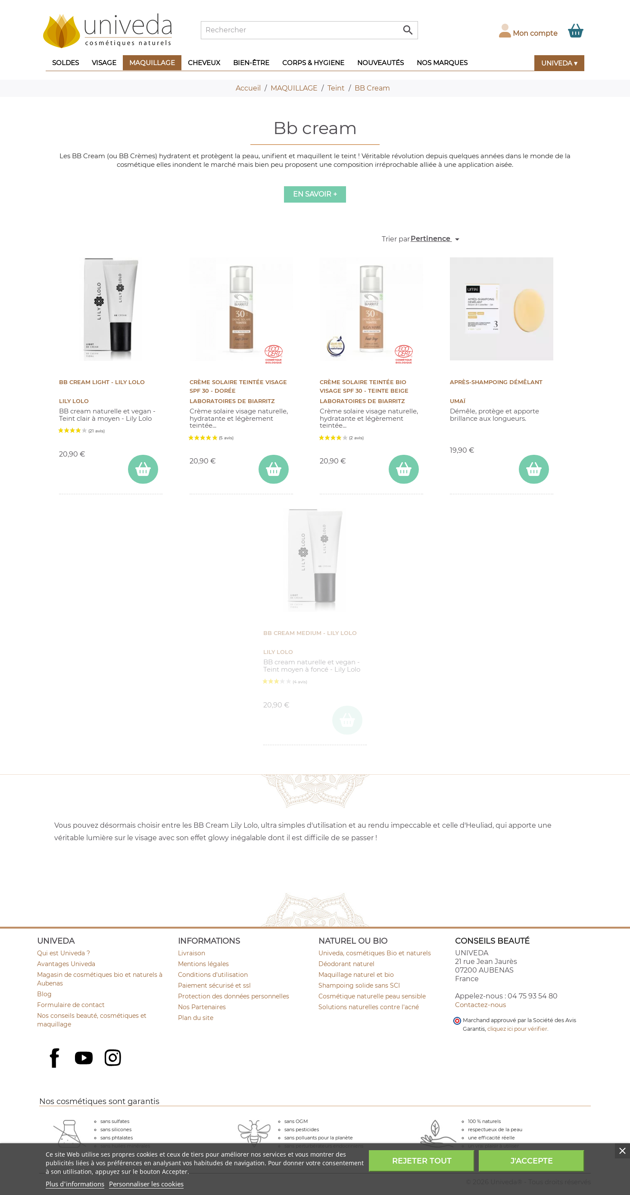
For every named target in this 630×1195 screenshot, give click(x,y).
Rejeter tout (422, 1161)
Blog (44, 994)
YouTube (85, 1058)
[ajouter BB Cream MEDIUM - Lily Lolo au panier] (347, 720)
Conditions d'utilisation (213, 975)
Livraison (191, 953)
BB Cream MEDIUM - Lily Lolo (310, 633)
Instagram (113, 1058)
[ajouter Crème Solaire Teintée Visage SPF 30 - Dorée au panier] (274, 469)
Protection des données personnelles (233, 996)
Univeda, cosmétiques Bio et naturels (374, 953)
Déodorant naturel (346, 964)
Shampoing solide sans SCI (359, 985)
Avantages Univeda (66, 964)
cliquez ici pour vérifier (517, 1029)
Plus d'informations (75, 1183)
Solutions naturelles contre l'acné (368, 1007)
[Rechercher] (309, 30)
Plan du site (195, 1018)
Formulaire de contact (71, 1005)
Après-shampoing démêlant (496, 382)
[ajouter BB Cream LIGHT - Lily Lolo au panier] (143, 469)
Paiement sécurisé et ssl (214, 985)
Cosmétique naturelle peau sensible (372, 996)
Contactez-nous (480, 1005)
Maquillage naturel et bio (356, 975)
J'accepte (532, 1161)
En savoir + (315, 194)
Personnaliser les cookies (146, 1183)
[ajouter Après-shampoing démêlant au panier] (534, 469)
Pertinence (436, 239)
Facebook (55, 1067)
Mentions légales (203, 964)
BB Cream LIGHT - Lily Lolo (102, 382)
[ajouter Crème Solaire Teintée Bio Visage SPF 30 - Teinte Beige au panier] (404, 469)
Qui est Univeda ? (63, 953)
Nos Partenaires (202, 1007)
